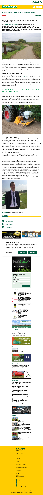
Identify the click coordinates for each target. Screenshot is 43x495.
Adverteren (18, 472)
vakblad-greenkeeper (22, 486)
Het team (18, 466)
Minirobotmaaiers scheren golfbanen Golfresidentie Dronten (20, 391)
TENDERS (15, 363)
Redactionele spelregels (21, 467)
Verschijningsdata (20, 476)
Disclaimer (18, 470)
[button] (9, 252)
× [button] (38, 240)
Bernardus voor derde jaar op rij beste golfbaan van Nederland (20, 387)
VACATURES (15, 290)
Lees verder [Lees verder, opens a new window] (29, 248)
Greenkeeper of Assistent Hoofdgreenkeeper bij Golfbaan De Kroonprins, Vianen (23, 311)
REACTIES (5, 215)
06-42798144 (21, 484)
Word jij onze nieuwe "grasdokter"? (22, 316)
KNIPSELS (15, 380)
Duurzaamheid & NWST (21, 460)
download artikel (9, 221)
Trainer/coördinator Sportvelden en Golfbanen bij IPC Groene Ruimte (24, 293)
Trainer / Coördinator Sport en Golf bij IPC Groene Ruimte (24, 305)
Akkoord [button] (32, 252)
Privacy (17, 473)
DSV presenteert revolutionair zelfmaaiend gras (23, 419)
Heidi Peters (4, 16)
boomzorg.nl (28, 490)
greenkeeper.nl (12, 490)
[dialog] (21, 247)
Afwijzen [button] (22, 252)
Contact (17, 461)
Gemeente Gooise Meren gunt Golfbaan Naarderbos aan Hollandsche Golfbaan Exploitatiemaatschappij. (20, 366)
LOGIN (4, 212)
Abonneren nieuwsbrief (21, 464)
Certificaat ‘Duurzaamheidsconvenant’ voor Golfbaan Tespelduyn (21, 383)
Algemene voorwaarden (21, 469)
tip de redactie (9, 227)
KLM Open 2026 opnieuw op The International (24, 349)
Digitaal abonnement (20, 463)
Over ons (18, 458)
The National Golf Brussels (11, 24)
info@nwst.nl (20, 480)
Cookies (17, 475)
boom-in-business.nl (15, 492)
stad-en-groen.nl (20, 490)
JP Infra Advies (26, 76)
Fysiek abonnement (20, 457)
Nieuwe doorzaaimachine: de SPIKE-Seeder (24, 433)
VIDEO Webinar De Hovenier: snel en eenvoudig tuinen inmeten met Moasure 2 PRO (24, 428)
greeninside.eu (24, 492)
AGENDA (14, 347)
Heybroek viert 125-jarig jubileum (23, 437)
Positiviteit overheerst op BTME (19, 403)
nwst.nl (30, 492)
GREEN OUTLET (16, 330)
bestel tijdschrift (9, 224)
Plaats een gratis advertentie (18, 335)
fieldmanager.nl (4, 490)
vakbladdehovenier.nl (36, 490)
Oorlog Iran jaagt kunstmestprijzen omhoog (24, 423)
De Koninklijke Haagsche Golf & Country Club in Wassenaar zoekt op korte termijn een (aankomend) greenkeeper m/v (24, 299)
